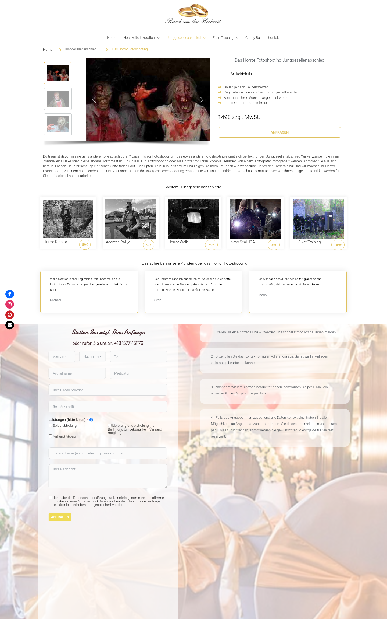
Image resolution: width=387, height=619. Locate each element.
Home (111, 38)
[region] (126, 103)
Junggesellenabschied (184, 38)
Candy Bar (253, 38)
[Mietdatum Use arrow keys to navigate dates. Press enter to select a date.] (38, 373)
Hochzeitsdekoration (139, 38)
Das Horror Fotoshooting (130, 49)
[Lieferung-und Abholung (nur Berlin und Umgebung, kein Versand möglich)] (9, 425)
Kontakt (274, 38)
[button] (57, 73)
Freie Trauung (223, 38)
